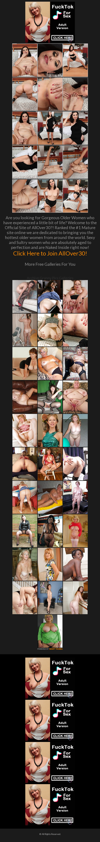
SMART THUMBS (55, 649)
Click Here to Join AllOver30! (50, 253)
